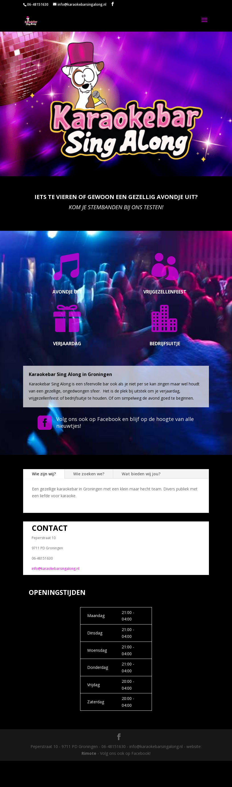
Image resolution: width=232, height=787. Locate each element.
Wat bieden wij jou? (141, 473)
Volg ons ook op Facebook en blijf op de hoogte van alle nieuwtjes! (125, 422)
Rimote (89, 753)
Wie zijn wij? (44, 473)
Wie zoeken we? (88, 473)
